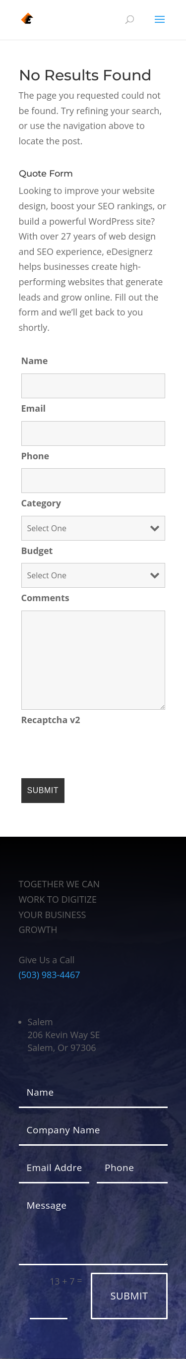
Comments (45, 598)
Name (34, 361)
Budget (37, 550)
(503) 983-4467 (49, 975)
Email (33, 408)
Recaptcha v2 (50, 720)
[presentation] (96, 751)
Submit (129, 1295)
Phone (35, 456)
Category (41, 503)
